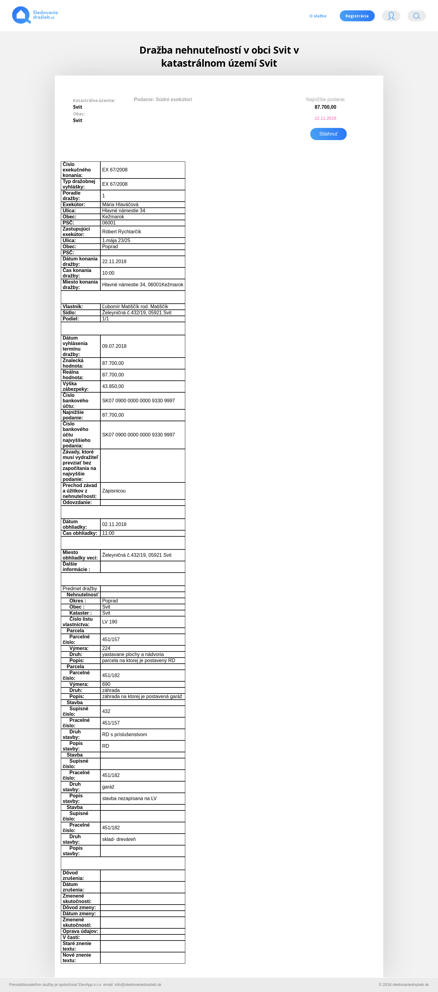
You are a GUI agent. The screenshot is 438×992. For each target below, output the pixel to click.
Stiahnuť (328, 133)
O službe (317, 16)
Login (391, 17)
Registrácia (357, 16)
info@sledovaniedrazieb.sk (138, 984)
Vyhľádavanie (417, 17)
